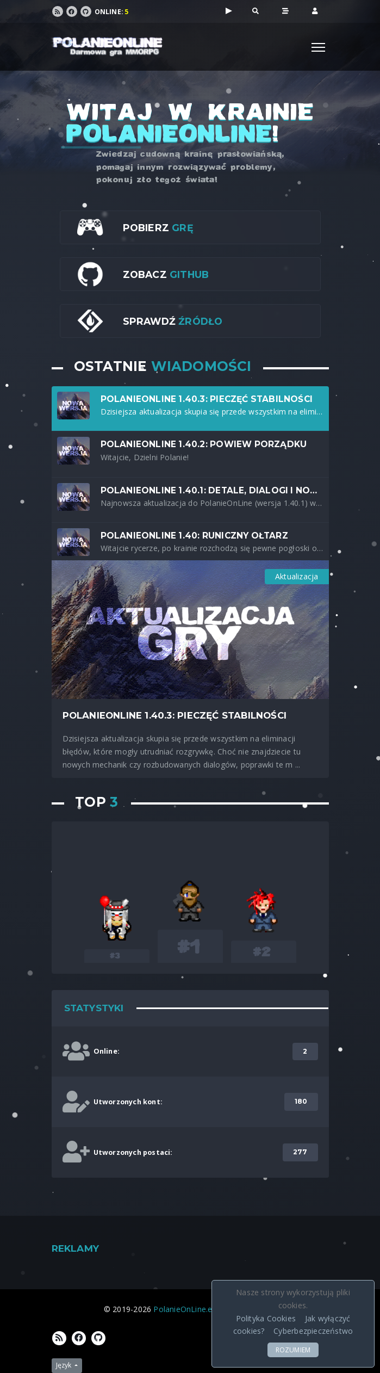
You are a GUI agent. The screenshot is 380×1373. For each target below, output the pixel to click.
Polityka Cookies (266, 1318)
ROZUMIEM (293, 1350)
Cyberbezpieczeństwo (313, 1331)
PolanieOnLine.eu (184, 1309)
